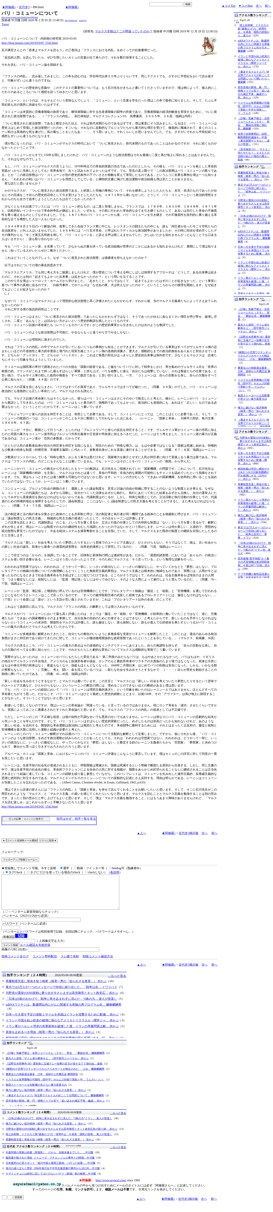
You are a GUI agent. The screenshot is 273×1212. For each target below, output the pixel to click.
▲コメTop (228, 5)
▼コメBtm (245, 5)
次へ (259, 5)
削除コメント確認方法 (98, 963)
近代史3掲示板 (188, 833)
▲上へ (141, 833)
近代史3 (24, 7)
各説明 (114, 872)
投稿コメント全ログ (15, 963)
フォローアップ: (13, 852)
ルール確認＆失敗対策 (35, 951)
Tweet (5, 24)
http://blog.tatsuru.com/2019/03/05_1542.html (30, 42)
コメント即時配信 (45, 963)
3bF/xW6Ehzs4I (71, 20)
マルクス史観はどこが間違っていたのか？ (124, 31)
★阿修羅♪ (9, 7)
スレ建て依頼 (70, 963)
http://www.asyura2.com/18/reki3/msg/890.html (20, 17)
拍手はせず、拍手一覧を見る (76, 818)
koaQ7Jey (83, 20)
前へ (268, 5)
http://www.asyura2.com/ (111, 1187)
